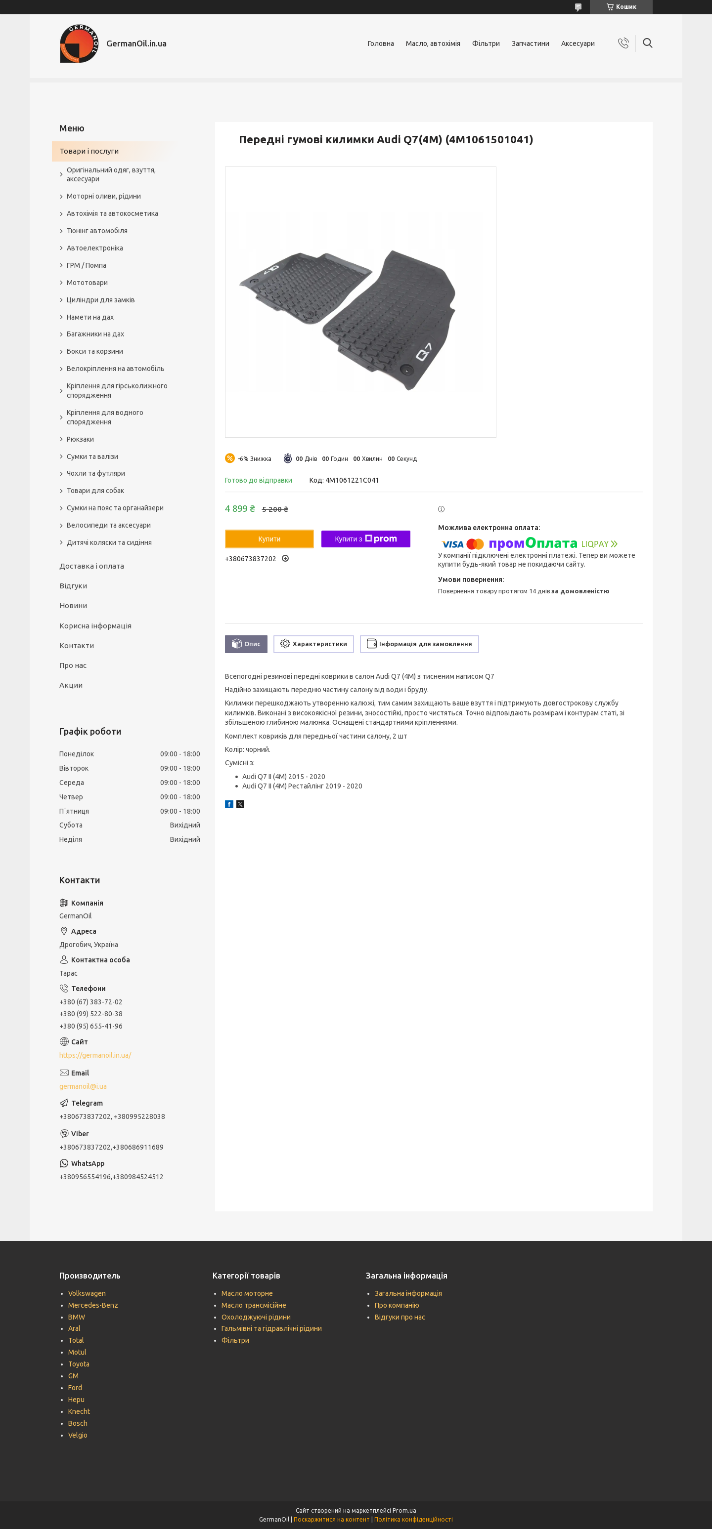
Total (76, 1340)
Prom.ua (404, 1510)
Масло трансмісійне (254, 1305)
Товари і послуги (89, 151)
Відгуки (73, 585)
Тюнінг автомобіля (97, 231)
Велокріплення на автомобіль (116, 368)
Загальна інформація (408, 1293)
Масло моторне (247, 1293)
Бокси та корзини (95, 351)
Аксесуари (578, 43)
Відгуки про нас (400, 1317)
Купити (270, 539)
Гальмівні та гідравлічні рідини (272, 1328)
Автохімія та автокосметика (112, 213)
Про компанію (397, 1305)
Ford (75, 1388)
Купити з (366, 539)
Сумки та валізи (92, 456)
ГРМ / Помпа (86, 265)
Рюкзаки (80, 439)
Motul (77, 1352)
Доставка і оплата (91, 566)
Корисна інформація (95, 625)
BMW (76, 1317)
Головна (381, 43)
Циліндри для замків (101, 300)
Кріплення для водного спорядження (105, 417)
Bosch (78, 1423)
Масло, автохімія (433, 43)
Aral (74, 1328)
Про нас (73, 665)
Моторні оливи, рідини (104, 196)
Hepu (76, 1400)
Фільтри (486, 43)
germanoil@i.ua (83, 1086)
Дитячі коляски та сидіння (109, 542)
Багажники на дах (95, 334)
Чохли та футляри (96, 473)
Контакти (76, 645)
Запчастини (530, 43)
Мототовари (87, 283)
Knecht (79, 1411)
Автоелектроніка (95, 248)
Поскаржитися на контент (332, 1519)
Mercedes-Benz (93, 1305)
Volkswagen (87, 1293)
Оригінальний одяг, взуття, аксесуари (111, 174)
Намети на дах (90, 317)
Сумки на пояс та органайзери (115, 508)
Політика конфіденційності (413, 1519)
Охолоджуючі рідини (256, 1317)
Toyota (78, 1364)
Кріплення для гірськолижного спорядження (117, 390)
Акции (71, 685)
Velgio (78, 1435)
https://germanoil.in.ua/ (95, 1055)
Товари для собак (95, 491)
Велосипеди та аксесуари (109, 525)
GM (73, 1376)
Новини (73, 605)
